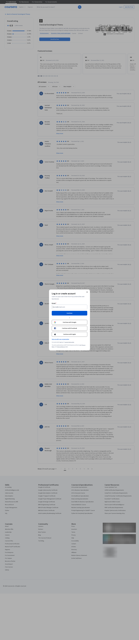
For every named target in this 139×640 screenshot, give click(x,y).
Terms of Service (61, 347)
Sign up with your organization (60, 339)
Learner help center (69, 342)
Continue (69, 313)
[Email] (69, 307)
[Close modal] (87, 292)
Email (54, 303)
